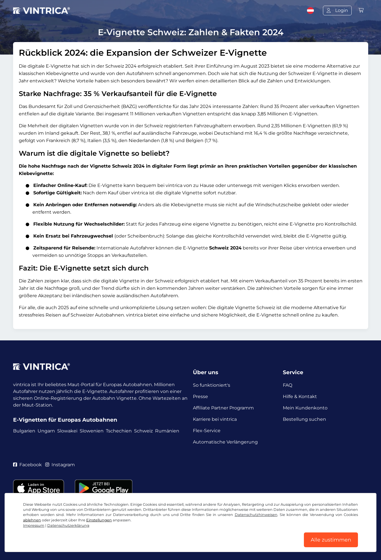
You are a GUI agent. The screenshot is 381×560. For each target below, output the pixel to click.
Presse (200, 396)
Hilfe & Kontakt (300, 396)
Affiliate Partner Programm (223, 408)
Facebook (27, 464)
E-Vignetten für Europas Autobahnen (65, 420)
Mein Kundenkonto (305, 408)
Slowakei (67, 431)
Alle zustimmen (331, 540)
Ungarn (46, 431)
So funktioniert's (211, 385)
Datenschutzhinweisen (256, 515)
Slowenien (92, 431)
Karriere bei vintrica (215, 419)
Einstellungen (99, 520)
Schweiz (143, 431)
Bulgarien (24, 431)
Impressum (33, 525)
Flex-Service (207, 430)
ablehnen (32, 520)
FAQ (287, 385)
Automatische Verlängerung (225, 442)
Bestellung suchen (304, 419)
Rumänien (167, 431)
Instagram (60, 464)
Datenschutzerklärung (68, 525)
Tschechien (119, 431)
